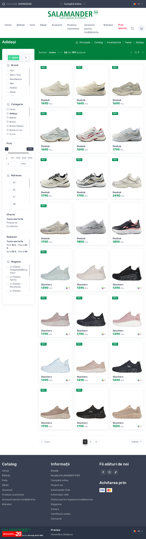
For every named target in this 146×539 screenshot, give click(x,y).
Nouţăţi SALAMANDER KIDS (65, 475)
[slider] (6, 153)
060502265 (25, 3)
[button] (132, 28)
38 (14, 204)
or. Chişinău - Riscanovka (16, 285)
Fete (4, 480)
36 (14, 190)
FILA (12, 70)
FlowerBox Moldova (62, 534)
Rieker (13, 92)
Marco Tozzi (15, 75)
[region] (18, 82)
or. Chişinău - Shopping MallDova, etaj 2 (19, 270)
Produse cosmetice (13, 494)
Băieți (5, 485)
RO (137, 4)
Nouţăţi (54, 470)
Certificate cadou (61, 513)
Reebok (13, 88)
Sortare (43, 52)
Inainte (137, 441)
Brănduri (7, 504)
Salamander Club (60, 489)
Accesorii (7, 489)
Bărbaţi (6, 475)
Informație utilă (59, 494)
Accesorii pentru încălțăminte (18, 499)
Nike (12, 83)
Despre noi (57, 485)
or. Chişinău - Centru (16, 278)
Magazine (56, 504)
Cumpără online (72, 3)
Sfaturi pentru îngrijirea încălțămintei (72, 499)
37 (14, 197)
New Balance (16, 79)
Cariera (55, 509)
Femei (5, 470)
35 (14, 182)
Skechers (46, 284)
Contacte (56, 518)
